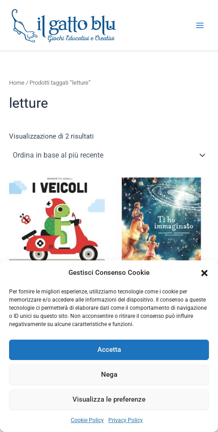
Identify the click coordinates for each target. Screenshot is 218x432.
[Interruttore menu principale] (200, 25)
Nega (109, 374)
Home (16, 82)
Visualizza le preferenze (109, 399)
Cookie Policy (87, 420)
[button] (204, 273)
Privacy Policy (125, 420)
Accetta (109, 350)
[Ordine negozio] (109, 155)
